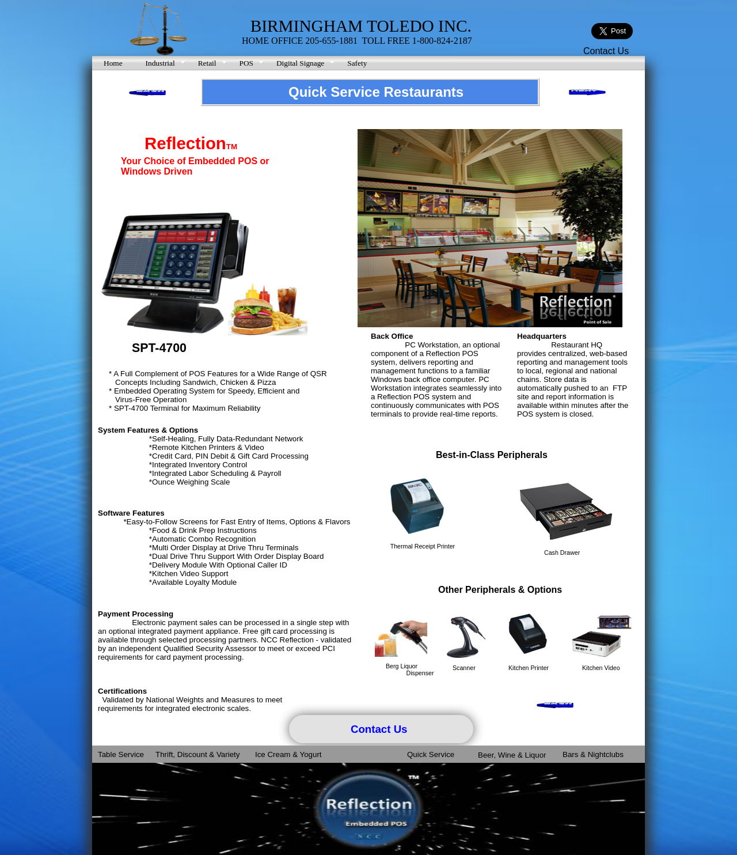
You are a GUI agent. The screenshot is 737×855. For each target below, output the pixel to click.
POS (246, 63)
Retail (207, 63)
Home (113, 63)
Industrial (160, 63)
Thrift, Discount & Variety (197, 754)
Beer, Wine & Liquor (512, 755)
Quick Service (430, 754)
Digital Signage (300, 63)
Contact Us (606, 51)
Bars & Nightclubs (593, 754)
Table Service (121, 754)
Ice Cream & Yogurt (288, 754)
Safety (357, 63)
